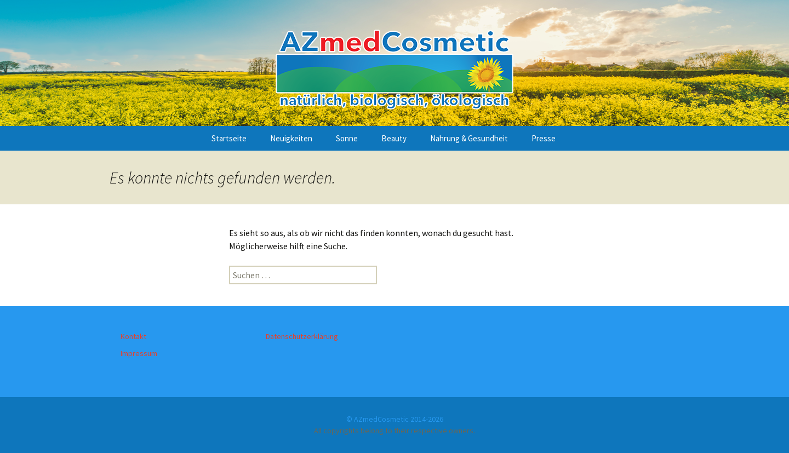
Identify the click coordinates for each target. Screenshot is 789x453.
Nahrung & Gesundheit (469, 138)
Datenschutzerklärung (302, 336)
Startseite (229, 138)
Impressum (139, 353)
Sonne (347, 138)
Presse (543, 138)
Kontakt (133, 336)
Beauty (394, 138)
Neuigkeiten (291, 138)
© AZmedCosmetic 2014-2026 (394, 419)
